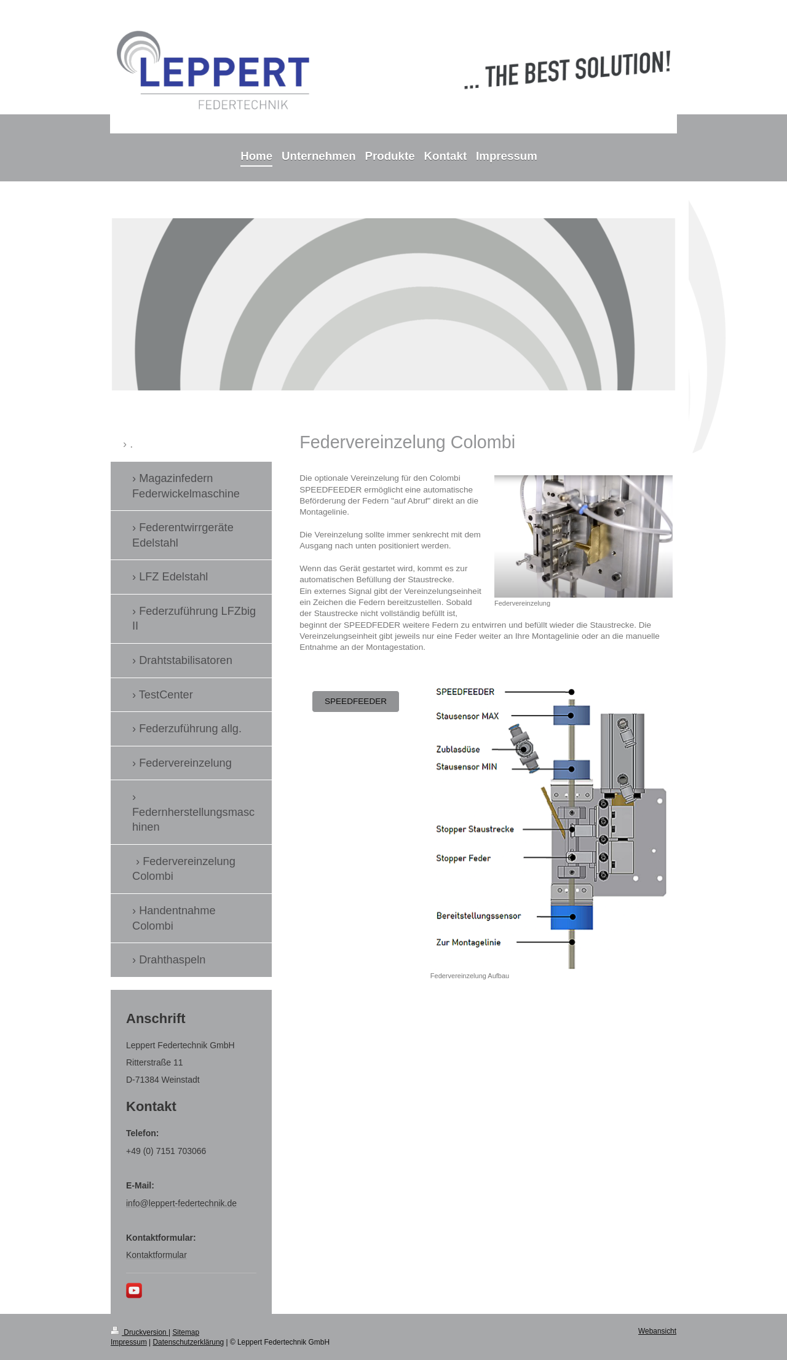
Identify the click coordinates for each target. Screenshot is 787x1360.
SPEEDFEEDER (356, 701)
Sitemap (185, 1332)
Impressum (129, 1342)
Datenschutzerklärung (188, 1342)
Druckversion (139, 1332)
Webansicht (657, 1331)
